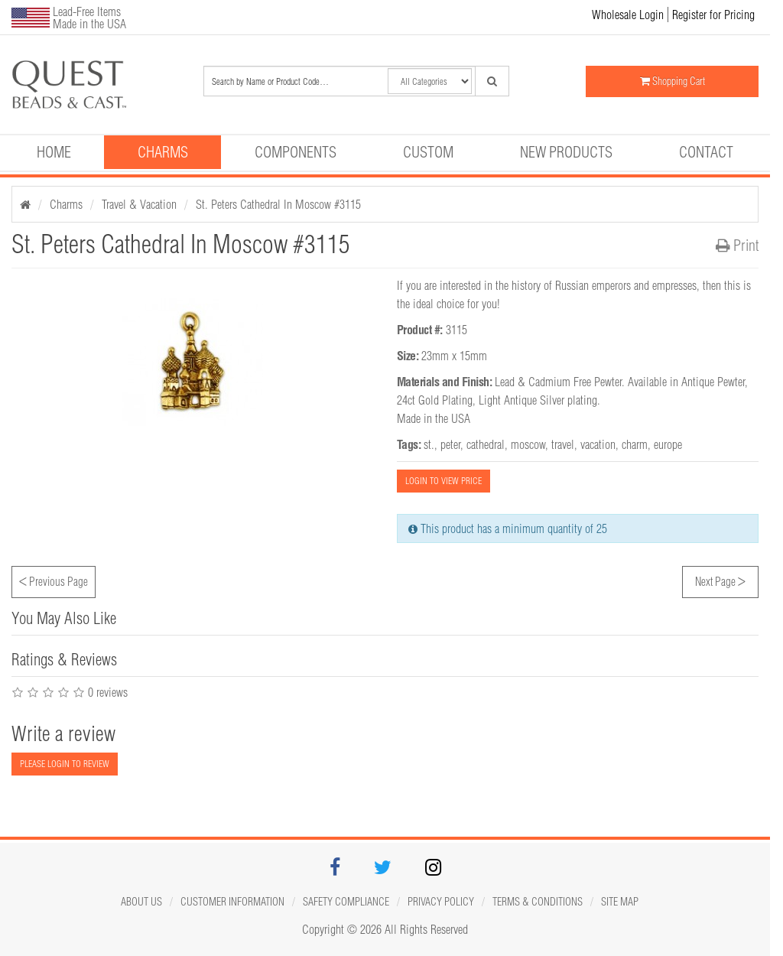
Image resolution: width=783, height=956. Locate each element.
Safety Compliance (346, 902)
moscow (528, 444)
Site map (619, 902)
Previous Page (53, 579)
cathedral (485, 444)
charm (635, 444)
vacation (598, 444)
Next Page (720, 579)
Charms (163, 151)
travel (562, 444)
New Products (566, 151)
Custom (428, 151)
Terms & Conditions (537, 902)
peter (450, 444)
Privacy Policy (441, 902)
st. (429, 444)
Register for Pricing (713, 14)
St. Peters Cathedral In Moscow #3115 (278, 204)
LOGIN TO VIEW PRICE (443, 480)
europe (668, 444)
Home (54, 151)
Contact (706, 151)
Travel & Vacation (139, 204)
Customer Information (232, 902)
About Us (141, 902)
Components (295, 151)
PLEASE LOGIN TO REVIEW (64, 763)
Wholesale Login (628, 14)
